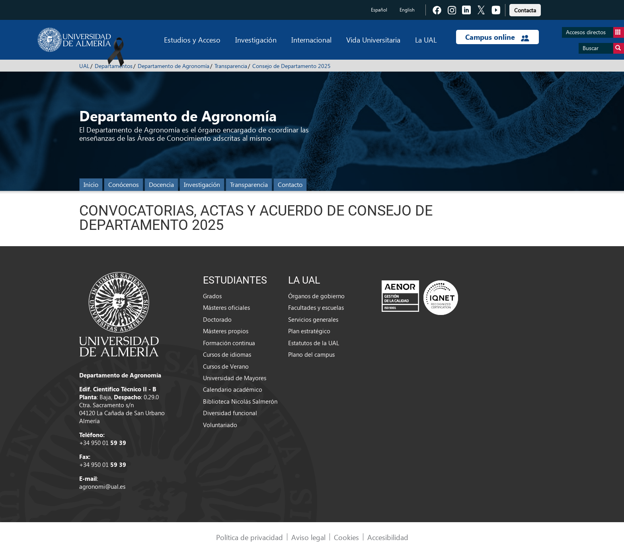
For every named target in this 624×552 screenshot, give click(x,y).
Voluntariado (220, 425)
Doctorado (217, 319)
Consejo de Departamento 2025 (291, 66)
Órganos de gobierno (316, 296)
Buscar (603, 48)
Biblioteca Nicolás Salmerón (240, 401)
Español (379, 10)
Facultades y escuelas (316, 307)
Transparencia (230, 66)
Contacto (290, 184)
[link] (525, 9)
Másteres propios (225, 331)
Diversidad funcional (230, 413)
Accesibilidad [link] (387, 537)
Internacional (311, 40)
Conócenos (123, 184)
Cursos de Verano (226, 366)
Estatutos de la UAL (313, 343)
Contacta (525, 10)
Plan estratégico (309, 331)
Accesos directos (595, 32)
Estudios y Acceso (192, 40)
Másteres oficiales (226, 307)
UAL (84, 66)
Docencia (161, 184)
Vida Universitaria (373, 40)
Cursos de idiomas (227, 354)
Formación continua (229, 343)
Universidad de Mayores (234, 378)
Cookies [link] (346, 537)
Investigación (256, 40)
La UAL (426, 40)
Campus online (497, 37)
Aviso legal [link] (308, 537)
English (407, 10)
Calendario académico (232, 389)
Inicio (91, 184)
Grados (212, 296)
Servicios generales (313, 319)
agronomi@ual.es (102, 486)
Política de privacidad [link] (249, 537)
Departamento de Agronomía (173, 66)
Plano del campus (311, 354)
